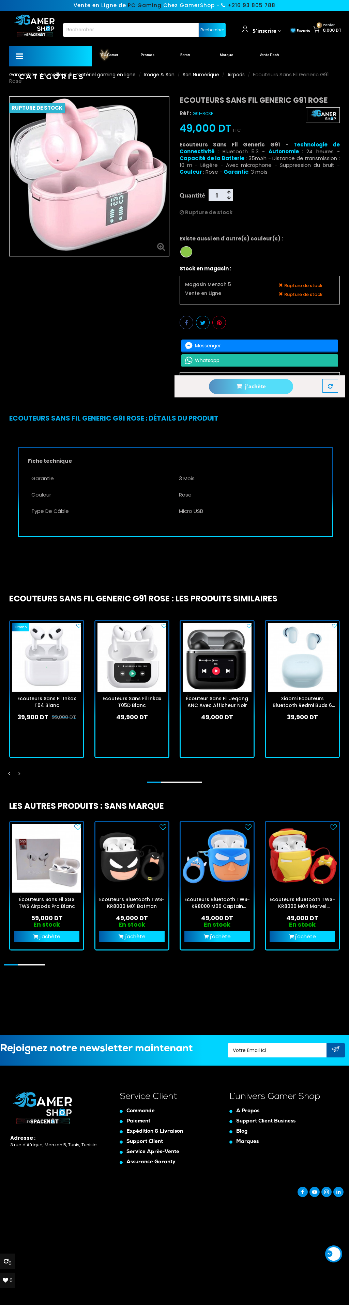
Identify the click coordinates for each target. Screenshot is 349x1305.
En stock (46, 925)
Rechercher (212, 30)
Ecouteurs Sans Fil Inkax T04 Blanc (46, 702)
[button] (154, 782)
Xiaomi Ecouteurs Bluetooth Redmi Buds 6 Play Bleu (302, 702)
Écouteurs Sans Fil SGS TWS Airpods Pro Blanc (47, 903)
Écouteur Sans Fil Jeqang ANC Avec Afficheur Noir (217, 702)
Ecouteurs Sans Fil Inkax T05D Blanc (132, 702)
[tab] (113, 418)
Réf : (185, 113)
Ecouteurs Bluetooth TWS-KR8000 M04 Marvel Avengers (302, 903)
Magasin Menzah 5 (208, 284)
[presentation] (9, 773)
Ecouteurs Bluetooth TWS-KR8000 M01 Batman (132, 903)
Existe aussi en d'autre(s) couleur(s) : (231, 238)
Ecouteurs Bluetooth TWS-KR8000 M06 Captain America (217, 903)
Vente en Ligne (203, 293)
